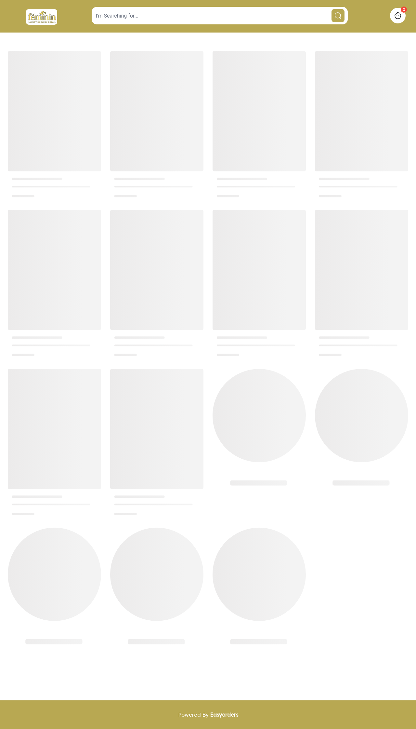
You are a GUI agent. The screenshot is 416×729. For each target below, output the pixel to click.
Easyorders (224, 714)
